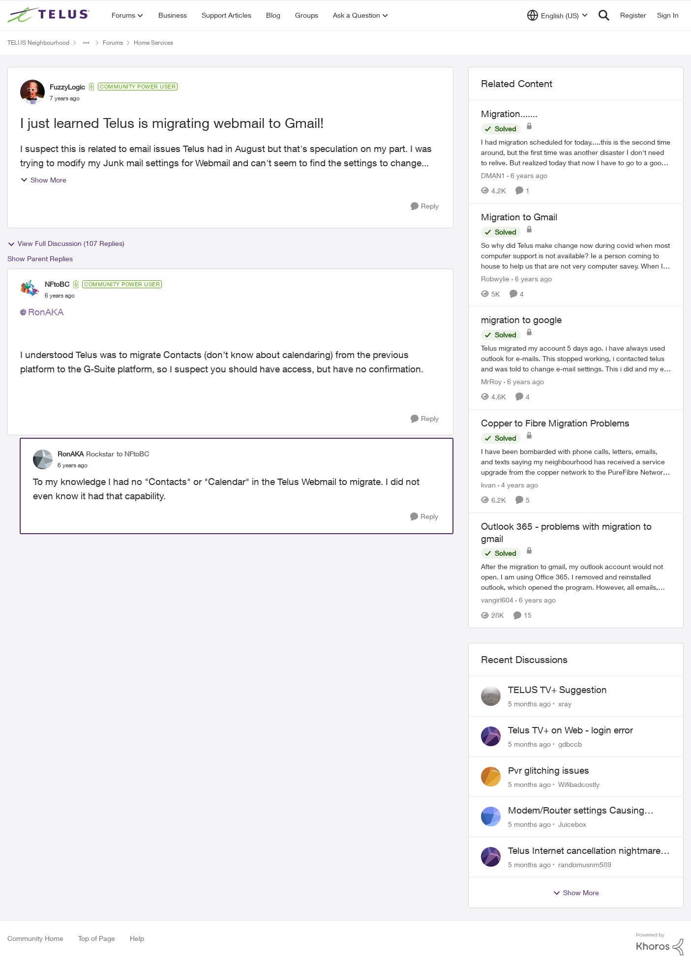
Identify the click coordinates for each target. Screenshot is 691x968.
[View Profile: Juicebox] (491, 816)
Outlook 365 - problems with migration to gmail (566, 532)
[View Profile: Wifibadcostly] (491, 776)
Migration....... (509, 113)
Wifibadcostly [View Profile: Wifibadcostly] (579, 784)
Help (137, 938)
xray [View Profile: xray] (564, 703)
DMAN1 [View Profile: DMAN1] (493, 175)
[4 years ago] (518, 485)
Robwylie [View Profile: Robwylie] (495, 278)
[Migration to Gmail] (576, 255)
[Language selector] (557, 15)
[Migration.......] (576, 152)
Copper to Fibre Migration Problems (555, 423)
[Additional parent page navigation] (86, 43)
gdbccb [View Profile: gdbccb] (570, 744)
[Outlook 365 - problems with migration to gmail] (576, 576)
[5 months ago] (529, 703)
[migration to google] (576, 358)
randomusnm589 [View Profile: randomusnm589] (584, 864)
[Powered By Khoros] (660, 944)
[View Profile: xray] (491, 696)
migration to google (521, 319)
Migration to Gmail (519, 217)
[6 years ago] (527, 175)
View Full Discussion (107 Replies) (65, 243)
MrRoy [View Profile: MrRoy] (491, 381)
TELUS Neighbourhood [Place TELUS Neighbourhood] (38, 42)
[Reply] (425, 206)
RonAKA (45, 311)
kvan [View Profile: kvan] (488, 485)
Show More (43, 180)
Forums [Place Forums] (113, 42)
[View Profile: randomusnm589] (491, 857)
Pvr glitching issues (548, 770)
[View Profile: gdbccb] (491, 736)
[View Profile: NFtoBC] (30, 290)
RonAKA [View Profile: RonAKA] (71, 454)
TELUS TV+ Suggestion (557, 689)
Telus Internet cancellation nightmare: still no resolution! (585, 851)
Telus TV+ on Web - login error (570, 730)
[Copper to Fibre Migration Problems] (576, 461)
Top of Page (96, 938)
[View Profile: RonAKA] (43, 459)
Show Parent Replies (40, 258)
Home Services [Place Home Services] (153, 42)
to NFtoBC (133, 454)
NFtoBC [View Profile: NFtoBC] (57, 284)
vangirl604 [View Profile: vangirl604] (497, 600)
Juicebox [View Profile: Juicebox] (572, 824)
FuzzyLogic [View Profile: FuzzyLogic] (67, 87)
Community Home (35, 938)
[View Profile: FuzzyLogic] (32, 92)
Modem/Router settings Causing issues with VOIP (576, 811)
